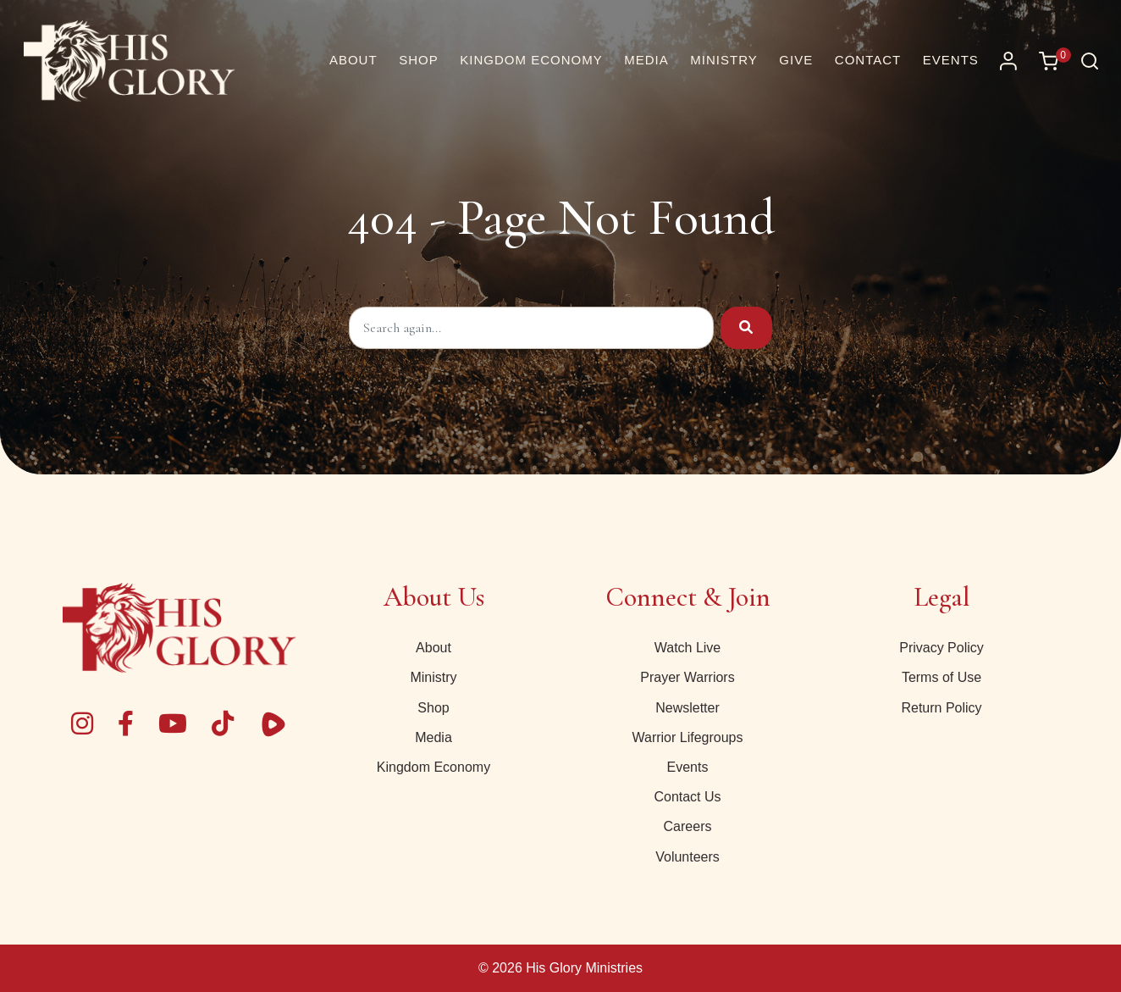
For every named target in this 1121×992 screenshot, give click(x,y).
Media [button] (646, 60)
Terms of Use (941, 677)
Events (951, 60)
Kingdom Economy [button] (531, 60)
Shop (433, 708)
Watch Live (687, 647)
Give (796, 60)
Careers (688, 826)
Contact (868, 60)
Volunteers (687, 857)
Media (433, 737)
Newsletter (687, 708)
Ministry (433, 677)
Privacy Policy (941, 647)
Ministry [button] (723, 60)
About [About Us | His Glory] (353, 60)
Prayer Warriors (687, 677)
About (433, 647)
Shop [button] (419, 60)
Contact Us (687, 797)
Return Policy (941, 708)
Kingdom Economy (433, 767)
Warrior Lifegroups (687, 737)
